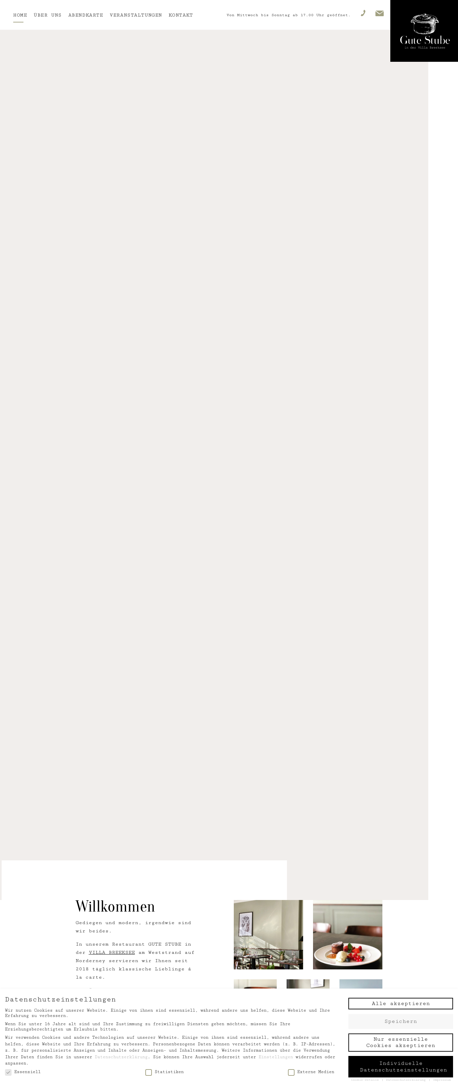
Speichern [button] (400, 1021)
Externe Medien (311, 1071)
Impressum (442, 1080)
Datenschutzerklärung (121, 1057)
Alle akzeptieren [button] (401, 1003)
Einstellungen (276, 1057)
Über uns (47, 15)
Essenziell (23, 1071)
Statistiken (164, 1071)
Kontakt (181, 15)
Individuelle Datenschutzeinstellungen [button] (403, 1066)
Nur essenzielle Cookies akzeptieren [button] (400, 1042)
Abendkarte (85, 15)
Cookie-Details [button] (366, 1080)
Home (20, 15)
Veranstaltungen (136, 15)
